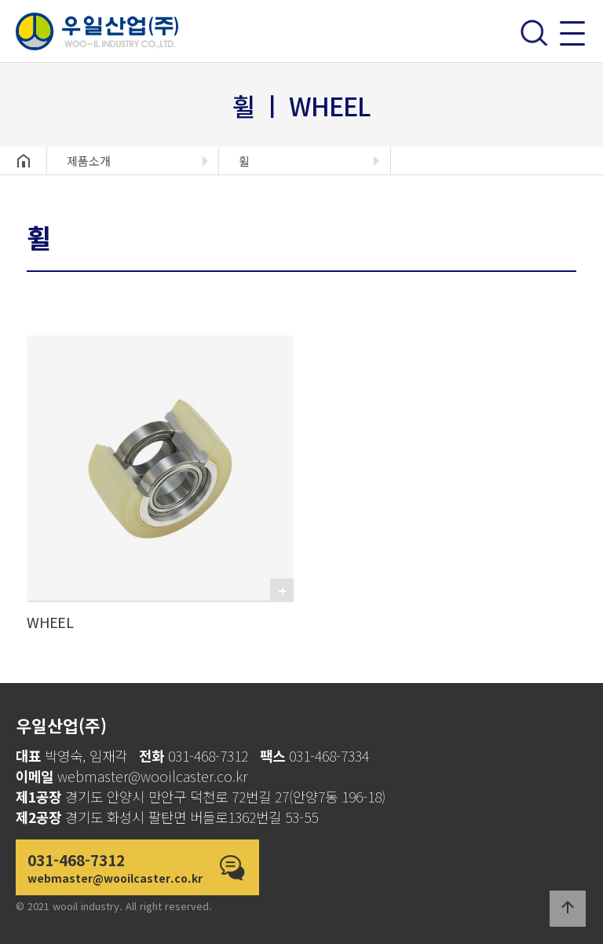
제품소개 (89, 160)
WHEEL (50, 622)
